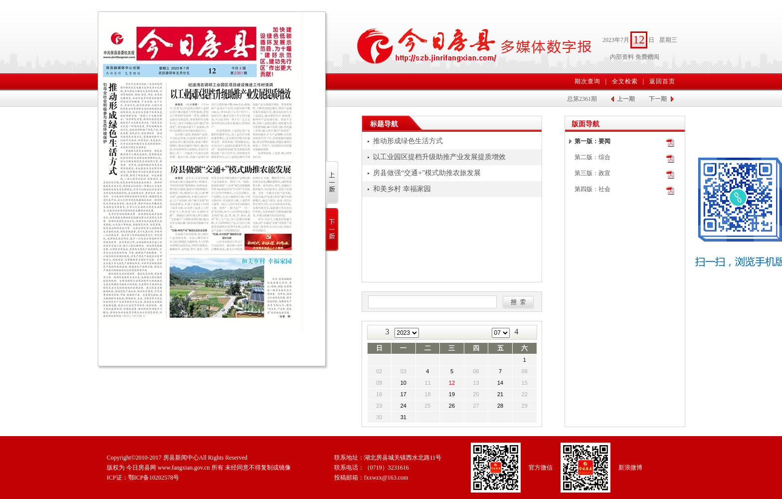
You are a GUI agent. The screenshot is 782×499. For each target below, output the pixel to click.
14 (500, 383)
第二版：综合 (592, 157)
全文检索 (625, 81)
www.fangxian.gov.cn (184, 467)
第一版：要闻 (592, 141)
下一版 (332, 229)
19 (452, 394)
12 (452, 383)
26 (452, 406)
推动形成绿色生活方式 (408, 141)
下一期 (658, 98)
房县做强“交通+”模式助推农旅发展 (427, 173)
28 (500, 406)
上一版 (332, 183)
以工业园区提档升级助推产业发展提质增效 (439, 157)
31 (403, 417)
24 (403, 406)
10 (403, 383)
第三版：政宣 (592, 173)
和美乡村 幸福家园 (402, 189)
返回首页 (662, 81)
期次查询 (587, 81)
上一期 (626, 98)
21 (500, 394)
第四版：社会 (592, 189)
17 (403, 394)
